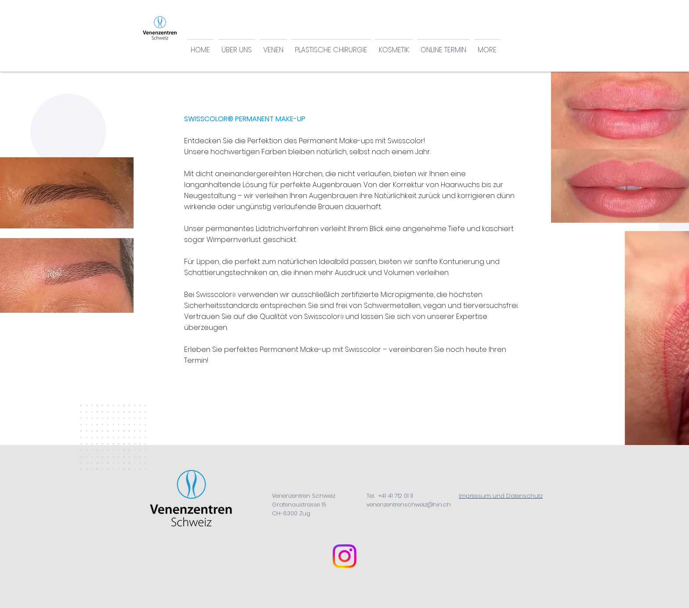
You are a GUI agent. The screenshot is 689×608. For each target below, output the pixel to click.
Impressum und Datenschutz (501, 496)
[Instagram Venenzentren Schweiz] (344, 556)
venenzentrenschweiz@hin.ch (408, 504)
